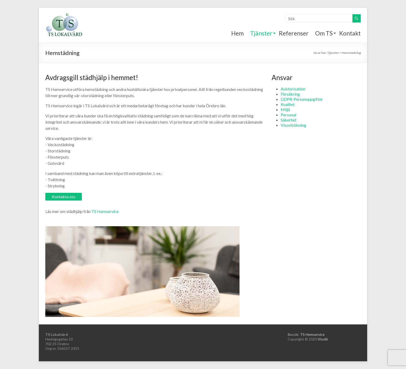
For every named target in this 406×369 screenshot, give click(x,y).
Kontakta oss (63, 196)
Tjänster (261, 33)
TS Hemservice (105, 211)
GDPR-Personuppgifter (302, 99)
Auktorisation (293, 88)
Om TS (324, 33)
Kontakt (350, 33)
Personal (288, 114)
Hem (237, 33)
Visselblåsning (293, 125)
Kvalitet (288, 104)
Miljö (285, 109)
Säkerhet (288, 119)
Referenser (294, 33)
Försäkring (290, 93)
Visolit (323, 339)
